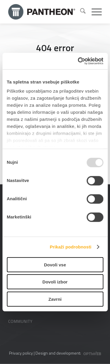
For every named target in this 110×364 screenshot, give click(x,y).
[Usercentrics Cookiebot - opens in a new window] (78, 61)
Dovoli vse (55, 264)
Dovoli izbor (55, 281)
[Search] (80, 12)
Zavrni (55, 298)
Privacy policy (21, 353)
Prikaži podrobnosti (71, 246)
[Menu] (94, 12)
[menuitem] (80, 12)
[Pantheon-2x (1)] (41, 12)
